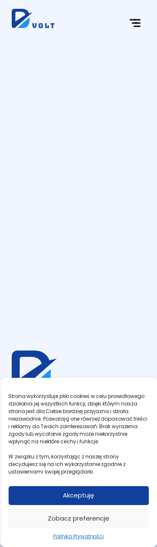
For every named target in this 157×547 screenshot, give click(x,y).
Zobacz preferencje (78, 518)
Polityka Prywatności (78, 536)
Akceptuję (78, 495)
